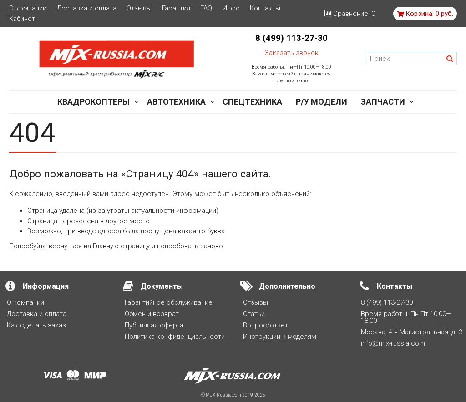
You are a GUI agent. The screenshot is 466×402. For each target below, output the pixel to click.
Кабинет (22, 18)
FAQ (206, 8)
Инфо (231, 8)
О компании (27, 8)
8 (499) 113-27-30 (291, 38)
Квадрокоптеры (93, 101)
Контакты (265, 8)
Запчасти (383, 101)
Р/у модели (321, 101)
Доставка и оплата (86, 8)
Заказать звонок (291, 53)
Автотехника (176, 101)
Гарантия (176, 8)
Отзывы (139, 8)
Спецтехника (252, 101)
